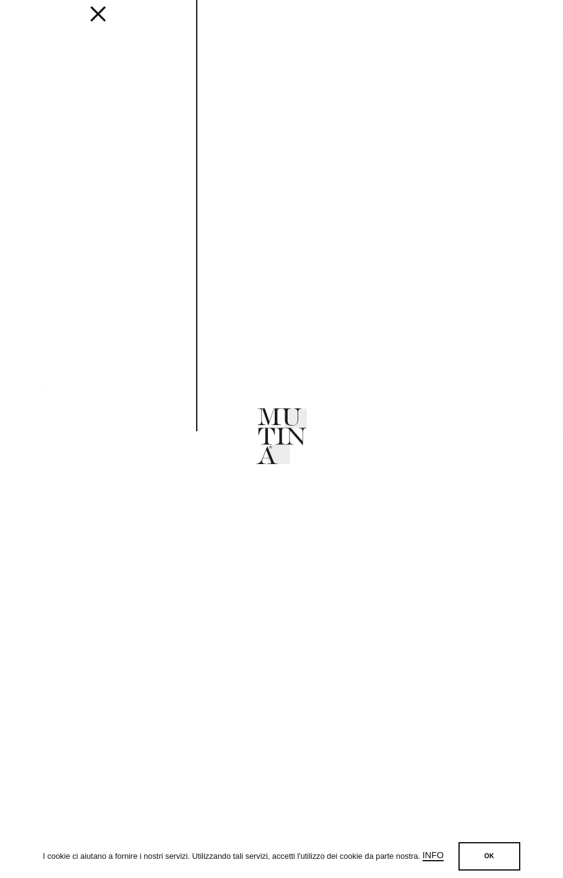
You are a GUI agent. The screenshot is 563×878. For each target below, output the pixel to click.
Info (433, 855)
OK (489, 856)
